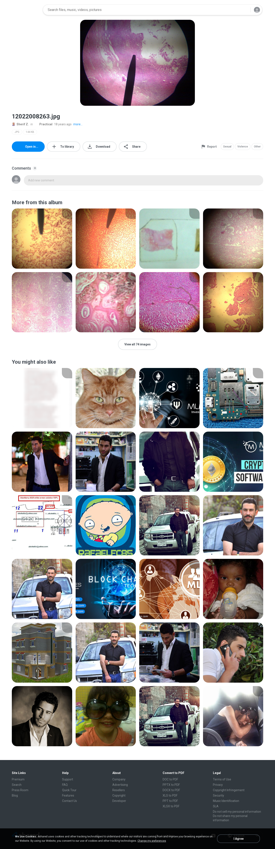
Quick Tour (69, 790)
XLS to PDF (170, 795)
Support (67, 779)
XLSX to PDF (171, 806)
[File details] (42, 238)
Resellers (118, 790)
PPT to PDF (170, 801)
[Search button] (245, 10)
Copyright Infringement (228, 790)
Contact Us (69, 801)
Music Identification (226, 801)
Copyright (118, 795)
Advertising (120, 784)
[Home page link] (26, 10)
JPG (17, 131)
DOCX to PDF (171, 790)
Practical (43, 124)
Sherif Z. (20, 124)
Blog (15, 795)
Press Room (20, 790)
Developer (119, 801)
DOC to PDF (170, 779)
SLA (215, 806)
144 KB (30, 131)
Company (118, 779)
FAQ (65, 784)
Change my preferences (152, 840)
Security (218, 795)
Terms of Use (222, 779)
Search (16, 784)
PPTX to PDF (171, 784)
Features (68, 795)
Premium (18, 779)
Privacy (218, 784)
